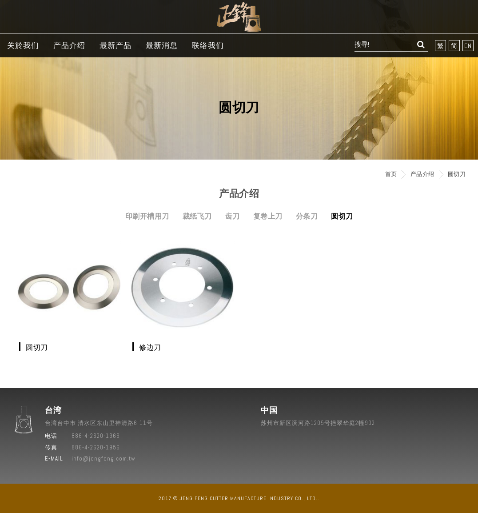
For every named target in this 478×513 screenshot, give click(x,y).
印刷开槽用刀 (147, 216)
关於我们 (23, 45)
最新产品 (115, 45)
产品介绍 (69, 45)
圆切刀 (342, 216)
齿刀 (232, 216)
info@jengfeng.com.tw (103, 458)
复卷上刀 (268, 216)
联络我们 (208, 45)
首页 (391, 174)
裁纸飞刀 (197, 216)
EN (468, 46)
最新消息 (162, 45)
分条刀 (307, 216)
